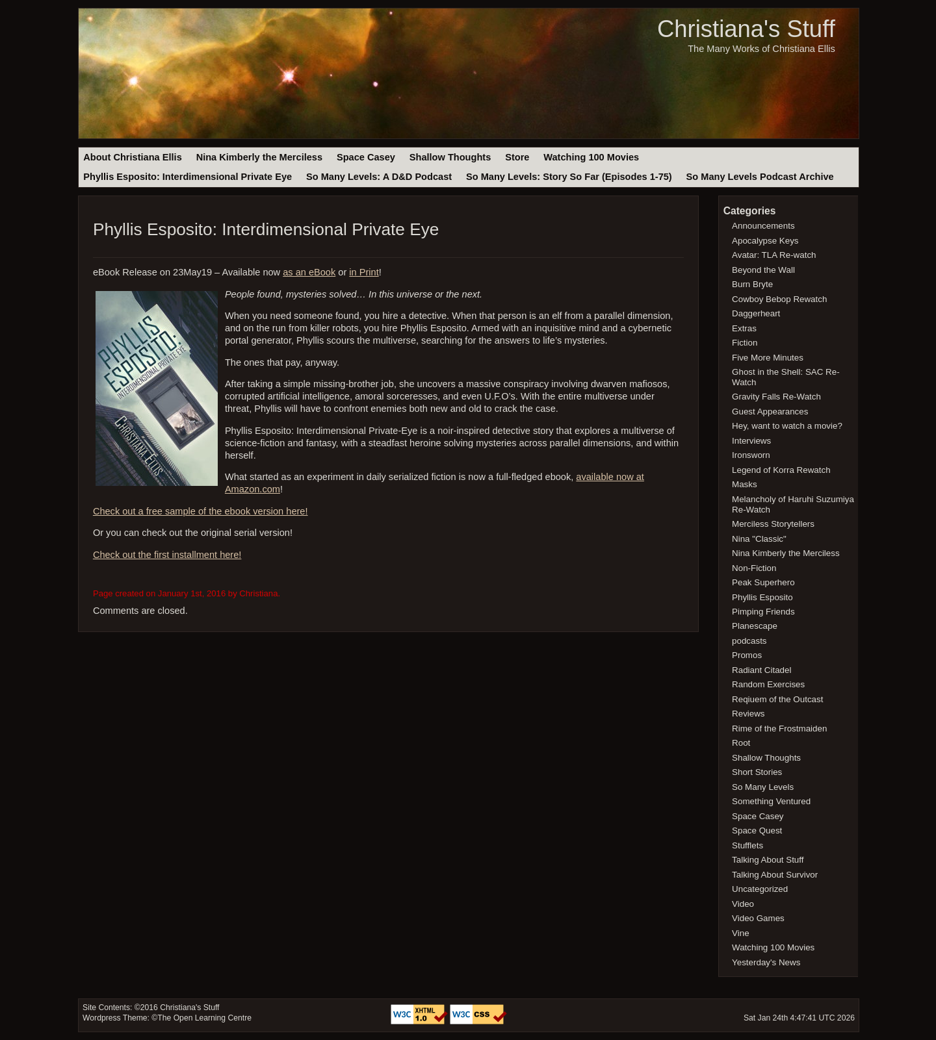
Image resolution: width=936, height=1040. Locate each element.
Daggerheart (756, 313)
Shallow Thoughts (450, 157)
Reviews (748, 713)
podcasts (749, 641)
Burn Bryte (752, 284)
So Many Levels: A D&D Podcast (379, 176)
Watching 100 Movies (591, 157)
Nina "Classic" (759, 539)
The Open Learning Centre (204, 1017)
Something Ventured (771, 801)
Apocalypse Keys (765, 241)
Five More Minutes (767, 357)
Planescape (754, 626)
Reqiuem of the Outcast (777, 699)
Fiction (744, 343)
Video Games (758, 918)
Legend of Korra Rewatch (781, 470)
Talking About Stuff (767, 860)
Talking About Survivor (775, 875)
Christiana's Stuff (746, 29)
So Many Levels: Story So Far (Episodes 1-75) (569, 176)
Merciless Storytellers (773, 524)
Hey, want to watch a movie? (787, 426)
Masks (744, 484)
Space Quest (757, 830)
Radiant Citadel (761, 670)
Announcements (763, 226)
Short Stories (757, 772)
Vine (740, 933)
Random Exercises (768, 684)
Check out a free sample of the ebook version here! (200, 511)
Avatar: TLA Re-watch (774, 255)
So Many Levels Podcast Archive (760, 176)
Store (517, 157)
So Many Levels (763, 787)
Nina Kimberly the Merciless (259, 157)
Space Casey (366, 157)
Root (741, 743)
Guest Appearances (770, 411)
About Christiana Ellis (132, 157)
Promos (747, 655)
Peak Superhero (763, 582)
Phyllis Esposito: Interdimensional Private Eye (187, 176)
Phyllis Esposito (762, 597)
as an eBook (309, 272)
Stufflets (747, 845)
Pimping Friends (763, 611)
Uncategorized (760, 889)
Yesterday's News (766, 962)
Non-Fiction (754, 568)
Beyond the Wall (763, 270)
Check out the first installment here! (167, 555)
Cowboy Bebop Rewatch (779, 299)
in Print (363, 272)
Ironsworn (751, 455)
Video (743, 904)
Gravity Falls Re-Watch (776, 396)
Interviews (751, 441)
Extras (744, 328)
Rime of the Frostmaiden (779, 728)
